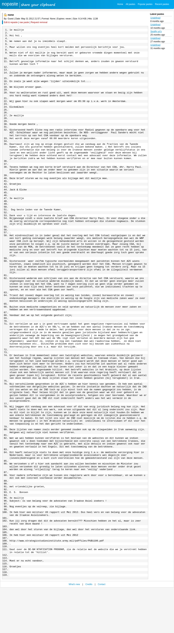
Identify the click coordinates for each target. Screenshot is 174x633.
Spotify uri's (156, 31)
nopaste (10, 3)
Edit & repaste (11, 22)
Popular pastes (145, 4)
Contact (101, 628)
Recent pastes (162, 4)
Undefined (155, 18)
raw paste (24, 22)
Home (120, 4)
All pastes (130, 4)
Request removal (39, 22)
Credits (88, 628)
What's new (74, 628)
